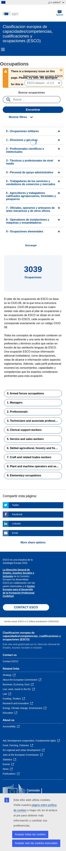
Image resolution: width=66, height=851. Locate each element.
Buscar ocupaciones (31, 92)
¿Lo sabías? (56, 2)
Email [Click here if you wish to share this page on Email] (15, 533)
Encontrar (33, 109)
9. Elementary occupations (24, 475)
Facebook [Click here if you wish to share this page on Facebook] (17, 514)
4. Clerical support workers (24, 429)
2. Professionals (17, 411)
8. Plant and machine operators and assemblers (34, 466)
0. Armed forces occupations (25, 393)
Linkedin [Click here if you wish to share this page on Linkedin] (16, 523)
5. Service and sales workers (25, 439)
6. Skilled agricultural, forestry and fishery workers (34, 448)
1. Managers (14, 402)
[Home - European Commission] (29, 13)
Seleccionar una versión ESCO (43, 76)
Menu (3, 49)
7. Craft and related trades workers (29, 457)
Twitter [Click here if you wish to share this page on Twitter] (15, 505)
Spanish (59, 13)
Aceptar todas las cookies (30, 834)
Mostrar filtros (18, 117)
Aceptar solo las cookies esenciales (36, 843)
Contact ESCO (10, 661)
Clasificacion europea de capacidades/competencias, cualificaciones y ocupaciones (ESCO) (32, 636)
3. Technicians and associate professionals (34, 420)
